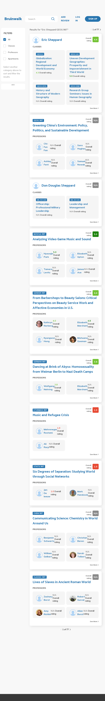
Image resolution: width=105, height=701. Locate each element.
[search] (38, 19)
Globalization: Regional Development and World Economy (46, 63)
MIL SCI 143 (41, 200)
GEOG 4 (40, 54)
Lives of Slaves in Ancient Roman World (62, 582)
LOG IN (77, 18)
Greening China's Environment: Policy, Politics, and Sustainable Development (61, 128)
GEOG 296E (75, 86)
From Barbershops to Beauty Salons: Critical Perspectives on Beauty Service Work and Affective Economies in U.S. (65, 303)
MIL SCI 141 (75, 200)
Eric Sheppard (52, 40)
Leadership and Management (79, 205)
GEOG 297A (41, 86)
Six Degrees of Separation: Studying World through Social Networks (64, 474)
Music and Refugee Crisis (51, 415)
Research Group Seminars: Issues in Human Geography (81, 94)
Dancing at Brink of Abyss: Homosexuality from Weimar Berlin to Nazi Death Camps (63, 369)
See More (94, 108)
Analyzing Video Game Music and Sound (62, 239)
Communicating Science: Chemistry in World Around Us (65, 521)
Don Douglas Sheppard (58, 185)
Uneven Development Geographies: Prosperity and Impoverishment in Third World (82, 65)
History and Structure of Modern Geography (48, 94)
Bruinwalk (13, 19)
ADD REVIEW (65, 18)
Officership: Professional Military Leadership (48, 207)
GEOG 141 (75, 54)
